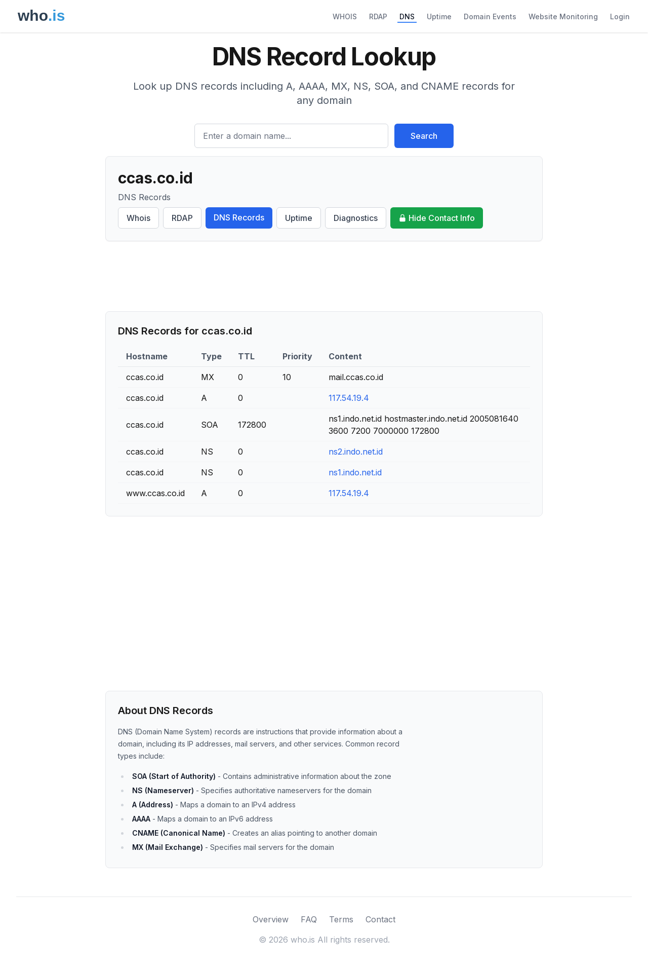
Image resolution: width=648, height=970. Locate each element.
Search (424, 136)
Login (620, 16)
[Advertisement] (324, 276)
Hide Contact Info (436, 218)
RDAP (378, 16)
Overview (271, 919)
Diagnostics (356, 218)
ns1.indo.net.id (355, 472)
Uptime (439, 16)
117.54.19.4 (349, 398)
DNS (407, 16)
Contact (380, 919)
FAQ (309, 919)
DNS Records (239, 217)
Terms (341, 919)
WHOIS (345, 16)
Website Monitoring (563, 16)
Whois (138, 218)
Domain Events (490, 16)
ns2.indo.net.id (356, 451)
